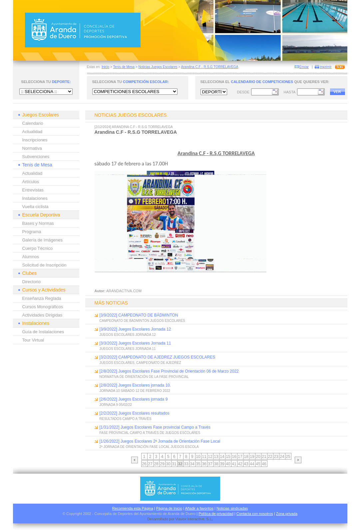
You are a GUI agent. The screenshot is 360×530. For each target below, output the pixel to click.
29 (162, 464)
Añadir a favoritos (199, 508)
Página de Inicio (169, 508)
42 (240, 464)
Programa (31, 231)
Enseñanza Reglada (41, 298)
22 (270, 456)
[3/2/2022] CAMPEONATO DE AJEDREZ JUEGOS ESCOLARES (157, 357)
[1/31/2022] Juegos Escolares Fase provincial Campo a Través (155, 427)
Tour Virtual (33, 340)
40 (228, 464)
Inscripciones (35, 139)
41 (234, 464)
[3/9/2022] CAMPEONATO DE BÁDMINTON (139, 315)
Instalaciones (35, 198)
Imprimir (326, 67)
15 (228, 456)
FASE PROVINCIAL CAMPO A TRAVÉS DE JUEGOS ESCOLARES (150, 433)
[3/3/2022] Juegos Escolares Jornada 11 (135, 343)
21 (264, 456)
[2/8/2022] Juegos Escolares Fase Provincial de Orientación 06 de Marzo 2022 (169, 371)
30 (168, 464)
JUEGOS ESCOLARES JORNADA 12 (128, 335)
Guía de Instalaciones (43, 331)
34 (192, 464)
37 (210, 464)
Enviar (304, 67)
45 (258, 464)
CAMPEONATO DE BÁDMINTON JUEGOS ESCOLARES (142, 321)
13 (216, 456)
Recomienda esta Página (132, 508)
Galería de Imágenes (42, 239)
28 (156, 464)
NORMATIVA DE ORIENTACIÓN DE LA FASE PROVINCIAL (144, 377)
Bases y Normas (38, 223)
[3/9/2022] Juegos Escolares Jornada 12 (135, 329)
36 (204, 464)
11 (204, 456)
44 (252, 464)
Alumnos (30, 256)
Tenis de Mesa (124, 67)
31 (174, 464)
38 (216, 464)
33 (186, 464)
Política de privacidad (215, 514)
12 (210, 456)
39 (222, 464)
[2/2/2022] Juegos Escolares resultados (135, 413)
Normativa (32, 148)
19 (252, 456)
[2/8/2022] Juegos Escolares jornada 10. (135, 385)
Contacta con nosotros (254, 514)
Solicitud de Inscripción (44, 265)
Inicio (105, 67)
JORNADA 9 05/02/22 (116, 405)
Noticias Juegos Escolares (157, 67)
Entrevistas (33, 189)
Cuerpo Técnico (37, 248)
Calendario (32, 123)
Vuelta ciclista (35, 206)
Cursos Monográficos (42, 306)
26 (144, 464)
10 (198, 456)
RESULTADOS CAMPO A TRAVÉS (126, 419)
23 (276, 456)
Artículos (30, 181)
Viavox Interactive (190, 519)
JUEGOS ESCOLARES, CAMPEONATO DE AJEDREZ (140, 363)
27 (150, 464)
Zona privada (286, 514)
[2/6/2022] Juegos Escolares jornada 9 (134, 399)
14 (222, 456)
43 (246, 464)
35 (198, 464)
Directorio (31, 281)
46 (264, 464)
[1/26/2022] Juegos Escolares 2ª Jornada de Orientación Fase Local (160, 441)
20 (258, 456)
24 (282, 456)
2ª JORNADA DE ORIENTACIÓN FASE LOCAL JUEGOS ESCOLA (149, 447)
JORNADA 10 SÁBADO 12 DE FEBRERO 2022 (135, 391)
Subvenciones (36, 156)
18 (246, 456)
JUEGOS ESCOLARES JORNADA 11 (128, 349)
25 (288, 456)
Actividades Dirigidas (42, 315)
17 (240, 456)
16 (234, 456)
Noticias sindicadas (232, 508)
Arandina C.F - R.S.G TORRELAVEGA (209, 67)
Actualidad (32, 131)
